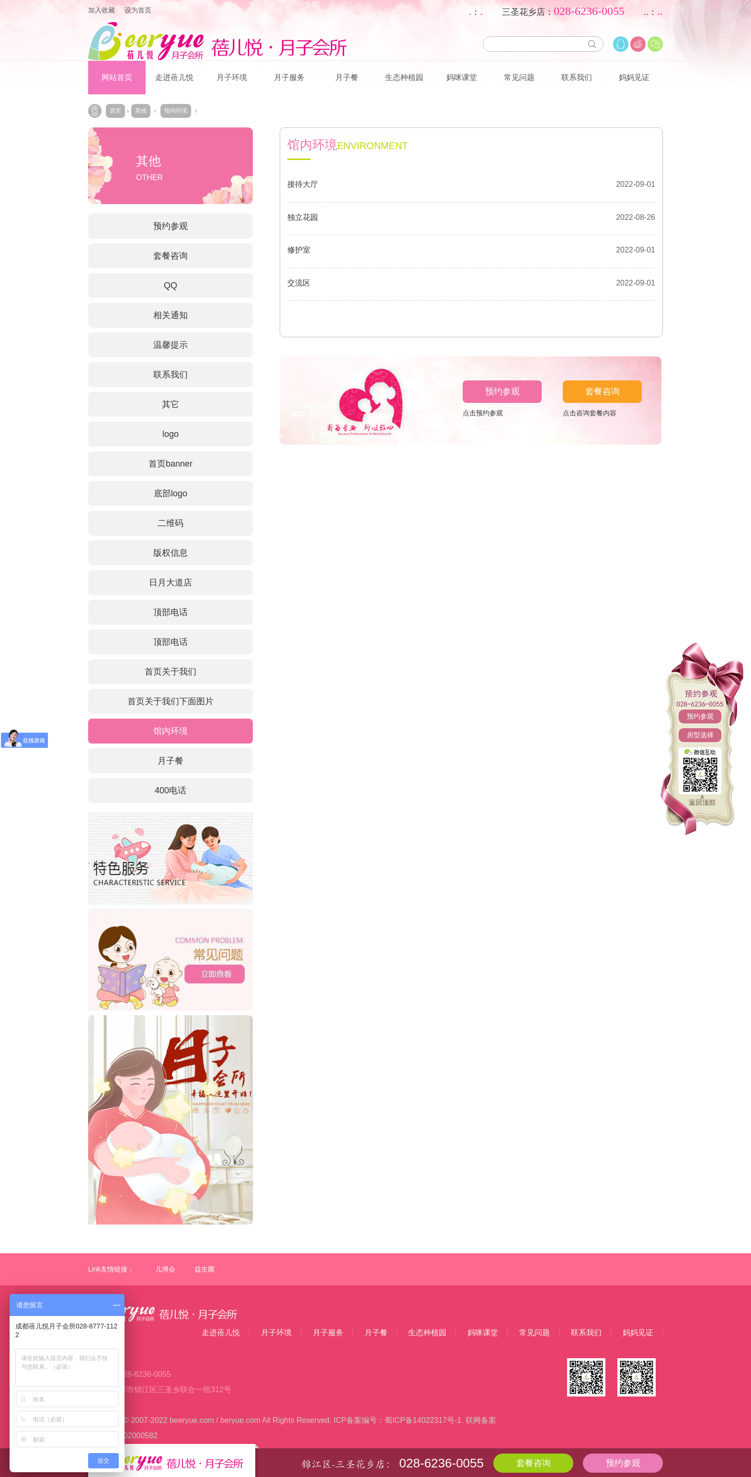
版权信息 (170, 553)
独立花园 (302, 217)
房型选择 (700, 735)
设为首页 (138, 10)
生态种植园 (404, 77)
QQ (170, 285)
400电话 (170, 790)
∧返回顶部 (702, 799)
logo (170, 434)
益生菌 (204, 1269)
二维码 (170, 523)
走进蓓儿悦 (174, 77)
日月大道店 (170, 582)
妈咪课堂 (461, 77)
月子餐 (346, 77)
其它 (170, 404)
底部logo (170, 493)
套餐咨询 (170, 256)
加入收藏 (101, 10)
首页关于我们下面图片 (170, 701)
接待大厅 (302, 184)
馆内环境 (175, 110)
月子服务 (289, 77)
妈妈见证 (634, 77)
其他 (141, 110)
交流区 (298, 283)
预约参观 (700, 716)
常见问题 (519, 77)
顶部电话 (170, 612)
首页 (115, 110)
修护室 (298, 250)
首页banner (170, 464)
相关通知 (170, 315)
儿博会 (165, 1269)
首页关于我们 (170, 671)
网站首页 (117, 77)
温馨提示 (170, 345)
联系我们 (576, 77)
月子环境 (231, 77)
